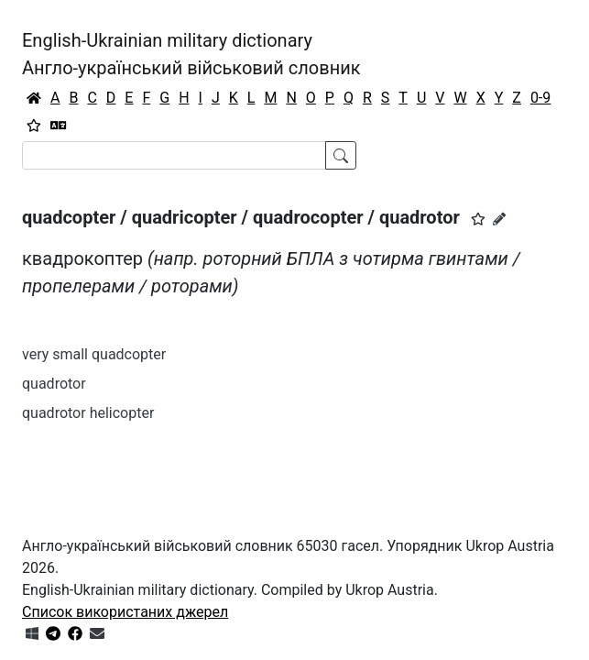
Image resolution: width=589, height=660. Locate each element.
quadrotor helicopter (88, 413)
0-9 (540, 97)
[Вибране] (34, 126)
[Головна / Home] (34, 98)
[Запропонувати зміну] (499, 219)
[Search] (174, 155)
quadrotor (54, 383)
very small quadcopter (94, 354)
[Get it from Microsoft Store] (32, 634)
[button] (478, 219)
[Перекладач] (58, 126)
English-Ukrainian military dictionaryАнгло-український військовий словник (191, 54)
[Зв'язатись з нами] (97, 634)
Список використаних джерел (125, 612)
